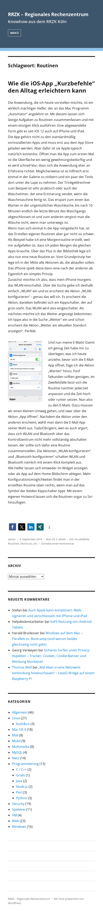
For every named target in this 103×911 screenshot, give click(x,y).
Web (15, 821)
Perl (19, 792)
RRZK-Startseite (20, 876)
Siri (35, 543)
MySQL (17, 752)
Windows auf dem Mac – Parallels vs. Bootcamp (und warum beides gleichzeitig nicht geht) (47, 639)
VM (14, 815)
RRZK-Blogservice (21, 886)
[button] (12, 526)
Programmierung (25, 764)
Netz (15, 758)
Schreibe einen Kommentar (57, 543)
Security (18, 803)
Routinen (13, 543)
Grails (20, 775)
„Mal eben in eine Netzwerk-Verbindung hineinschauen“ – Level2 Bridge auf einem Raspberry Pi (53, 673)
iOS (71, 539)
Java (19, 781)
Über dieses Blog (21, 856)
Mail (15, 735)
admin (12, 539)
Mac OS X (51, 539)
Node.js (22, 786)
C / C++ (21, 769)
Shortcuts (26, 543)
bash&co (23, 724)
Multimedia (20, 746)
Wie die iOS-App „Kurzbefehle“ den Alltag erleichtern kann (51, 86)
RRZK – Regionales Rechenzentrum (48, 14)
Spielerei (18, 809)
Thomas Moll (22, 667)
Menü (14, 33)
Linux (16, 718)
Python (21, 798)
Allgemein (19, 712)
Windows (19, 826)
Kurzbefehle (82, 539)
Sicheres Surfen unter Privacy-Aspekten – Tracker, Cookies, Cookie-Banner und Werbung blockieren (51, 656)
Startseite (15, 846)
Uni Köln (14, 866)
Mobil (62, 539)
